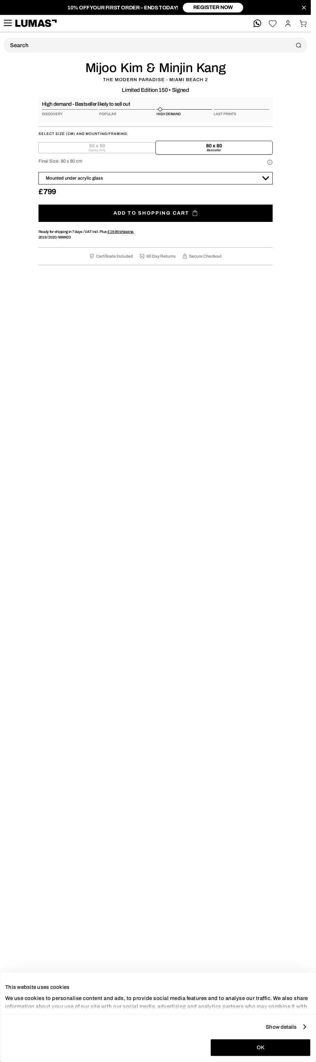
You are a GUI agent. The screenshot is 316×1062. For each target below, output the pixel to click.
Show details (281, 1026)
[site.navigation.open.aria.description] (7, 23)
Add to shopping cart (155, 213)
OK (260, 1047)
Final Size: (60, 161)
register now (213, 7)
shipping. (121, 232)
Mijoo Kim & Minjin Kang (155, 68)
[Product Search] (155, 45)
